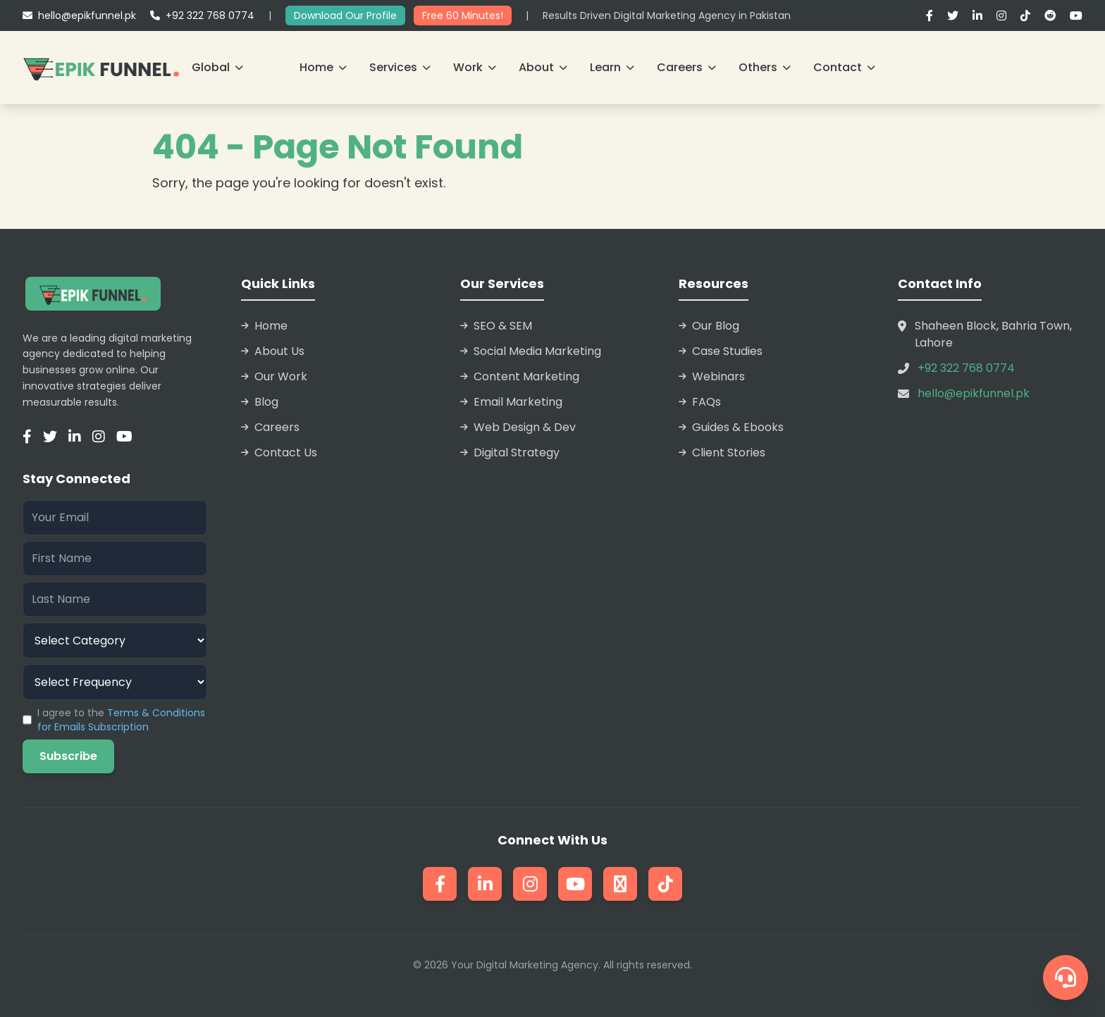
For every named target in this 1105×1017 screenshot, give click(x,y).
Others (765, 67)
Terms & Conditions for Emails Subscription (121, 720)
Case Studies (721, 351)
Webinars (712, 376)
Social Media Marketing (530, 351)
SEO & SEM (496, 326)
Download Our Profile (345, 15)
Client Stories (722, 452)
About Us (272, 351)
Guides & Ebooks (731, 427)
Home (323, 67)
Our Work (274, 376)
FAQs (700, 402)
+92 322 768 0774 (202, 15)
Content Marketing (519, 376)
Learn (612, 67)
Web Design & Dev (518, 427)
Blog (259, 402)
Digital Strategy (510, 452)
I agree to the (121, 720)
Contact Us (279, 452)
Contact (844, 67)
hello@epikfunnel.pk (79, 15)
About (543, 67)
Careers (686, 67)
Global (217, 67)
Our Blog (709, 326)
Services (400, 67)
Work (474, 67)
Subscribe (68, 756)
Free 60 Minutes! (462, 15)
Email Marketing (511, 402)
